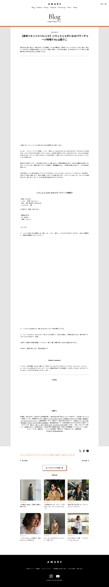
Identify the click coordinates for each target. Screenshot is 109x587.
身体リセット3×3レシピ (68, 455)
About (75, 7)
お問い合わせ (79, 568)
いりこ (23, 455)
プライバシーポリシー (46, 568)
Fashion (39, 7)
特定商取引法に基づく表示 (59, 568)
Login (102, 3)
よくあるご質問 (71, 568)
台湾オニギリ (29, 427)
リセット (46, 455)
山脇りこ (58, 455)
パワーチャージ (38, 455)
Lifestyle (53, 7)
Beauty (46, 7)
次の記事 (84, 461)
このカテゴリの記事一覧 (55, 468)
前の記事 (24, 461)
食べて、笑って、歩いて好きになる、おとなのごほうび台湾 (48, 425)
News (69, 7)
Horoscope (62, 7)
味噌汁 (52, 455)
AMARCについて (30, 568)
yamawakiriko (58, 431)
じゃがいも (29, 455)
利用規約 (38, 568)
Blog (33, 7)
